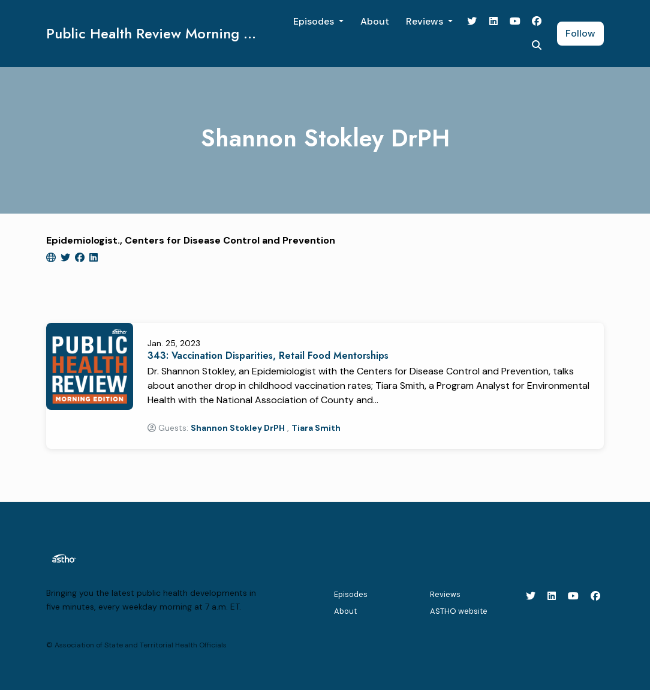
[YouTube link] (515, 22)
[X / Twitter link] (472, 22)
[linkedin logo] (93, 257)
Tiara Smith (316, 427)
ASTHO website (459, 611)
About (374, 21)
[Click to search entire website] (536, 46)
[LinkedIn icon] (551, 596)
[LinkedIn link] (493, 22)
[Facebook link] (536, 22)
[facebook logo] (81, 257)
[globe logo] (52, 257)
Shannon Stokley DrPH (238, 427)
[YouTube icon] (573, 596)
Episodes (314, 21)
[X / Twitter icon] (530, 596)
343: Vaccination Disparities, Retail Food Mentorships (268, 355)
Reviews (426, 21)
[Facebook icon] (595, 596)
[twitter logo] (67, 257)
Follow (580, 33)
